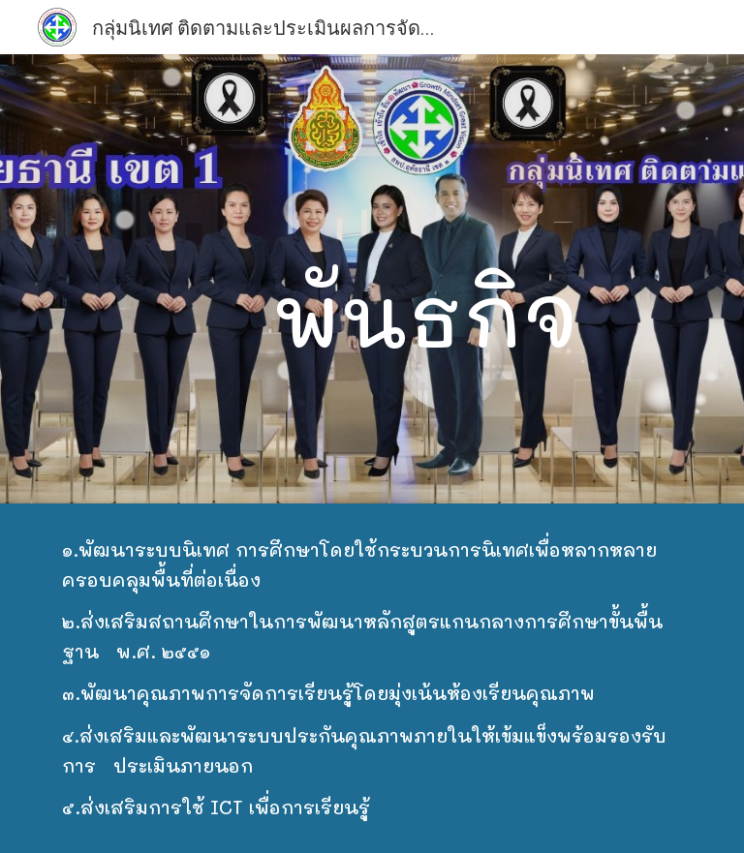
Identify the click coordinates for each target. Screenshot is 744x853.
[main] (426, 278)
